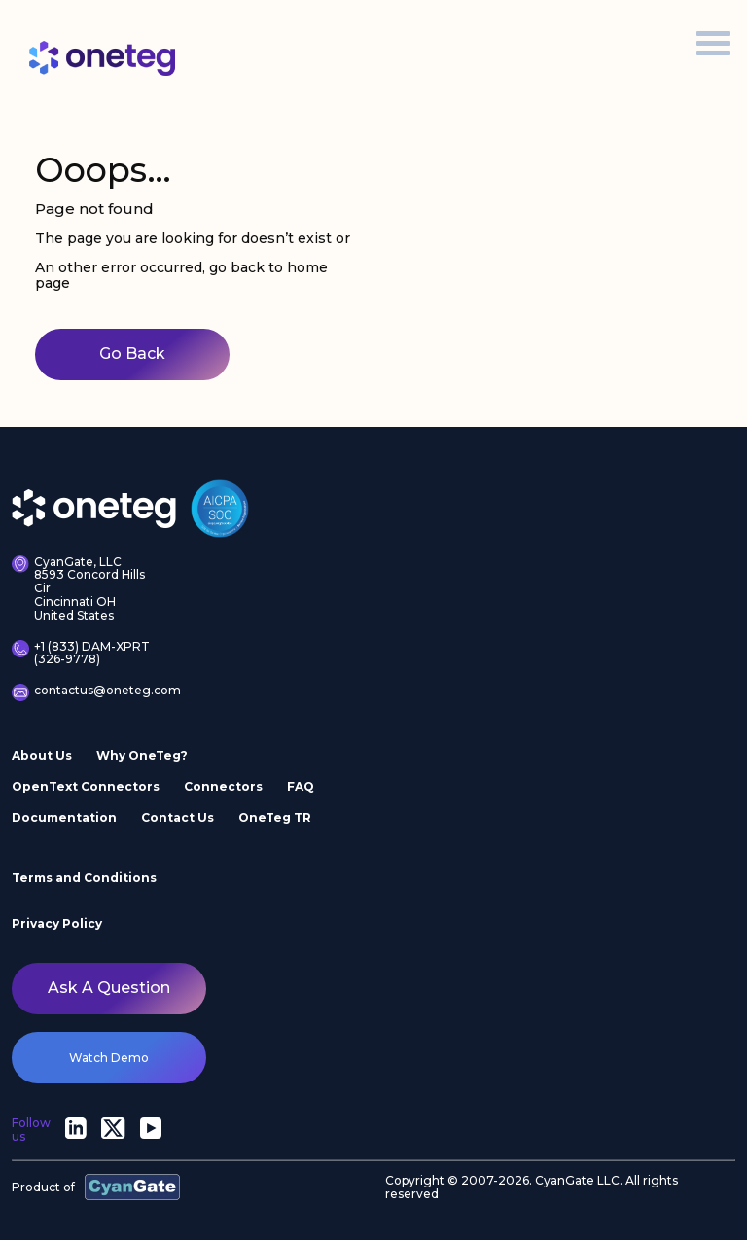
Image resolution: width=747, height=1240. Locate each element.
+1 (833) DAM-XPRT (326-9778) (81, 653)
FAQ (300, 786)
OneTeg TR (274, 817)
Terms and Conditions (84, 877)
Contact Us (177, 817)
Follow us (31, 1130)
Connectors (223, 786)
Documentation (64, 817)
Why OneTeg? (142, 755)
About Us (42, 755)
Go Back (132, 353)
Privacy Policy (57, 923)
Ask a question (109, 987)
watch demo (109, 1057)
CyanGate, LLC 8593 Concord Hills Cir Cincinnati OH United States (78, 588)
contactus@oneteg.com (86, 692)
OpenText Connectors (86, 786)
